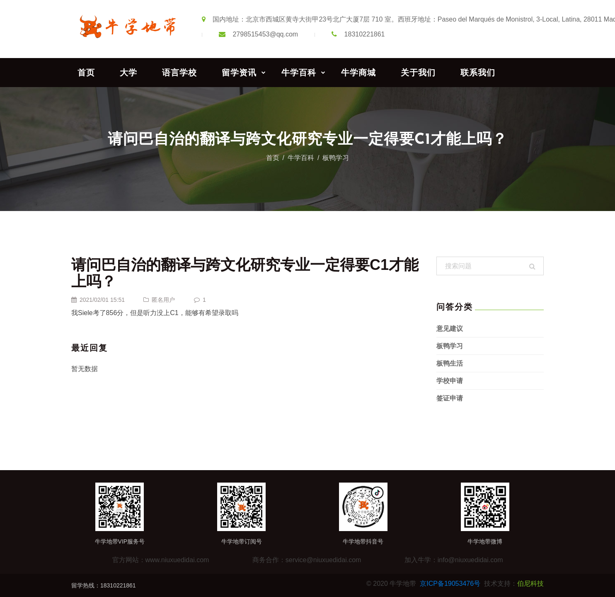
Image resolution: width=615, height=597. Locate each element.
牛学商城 (358, 72)
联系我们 (477, 72)
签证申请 (449, 398)
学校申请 (449, 381)
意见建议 (449, 328)
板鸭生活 (449, 363)
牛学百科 (298, 72)
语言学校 (179, 72)
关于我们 (418, 72)
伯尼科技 (530, 583)
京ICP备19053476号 (450, 583)
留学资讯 (239, 72)
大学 (128, 72)
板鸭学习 (335, 157)
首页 (86, 72)
